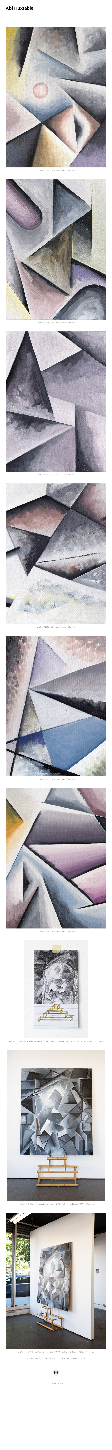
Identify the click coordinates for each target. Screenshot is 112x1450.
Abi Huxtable (19, 8)
